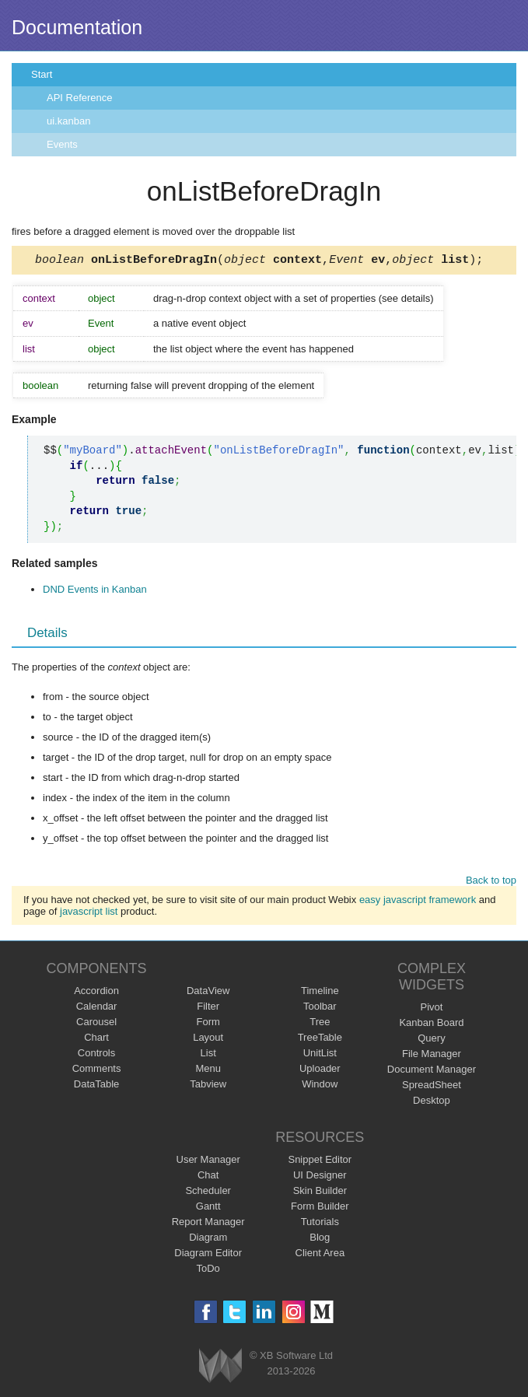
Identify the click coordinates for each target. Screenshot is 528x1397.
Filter (208, 1008)
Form (208, 1024)
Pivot (431, 1009)
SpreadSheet (431, 1087)
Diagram (208, 1239)
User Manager (208, 1162)
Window (319, 1086)
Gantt (208, 1208)
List (208, 1055)
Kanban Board (431, 1025)
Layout (208, 1039)
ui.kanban (68, 121)
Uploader (320, 1071)
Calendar (96, 1008)
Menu (208, 1071)
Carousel (96, 1024)
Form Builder (319, 1208)
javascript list (88, 913)
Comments (96, 1071)
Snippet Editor (319, 1162)
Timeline (320, 993)
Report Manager (208, 1224)
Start (41, 74)
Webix (220, 1367)
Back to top (491, 882)
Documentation (77, 27)
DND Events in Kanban (95, 591)
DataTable (97, 1086)
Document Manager (431, 1071)
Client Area (320, 1255)
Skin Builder (320, 1193)
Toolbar (320, 1008)
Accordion (96, 993)
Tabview (208, 1086)
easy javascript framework (417, 902)
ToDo (208, 1270)
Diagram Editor (208, 1255)
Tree (319, 1024)
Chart (96, 1039)
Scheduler (208, 1193)
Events (62, 144)
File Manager (431, 1056)
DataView (208, 993)
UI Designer (320, 1177)
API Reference (80, 97)
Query (431, 1040)
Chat (208, 1177)
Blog (319, 1239)
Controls (96, 1055)
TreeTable (320, 1039)
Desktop (431, 1102)
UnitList (320, 1055)
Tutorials (320, 1224)
